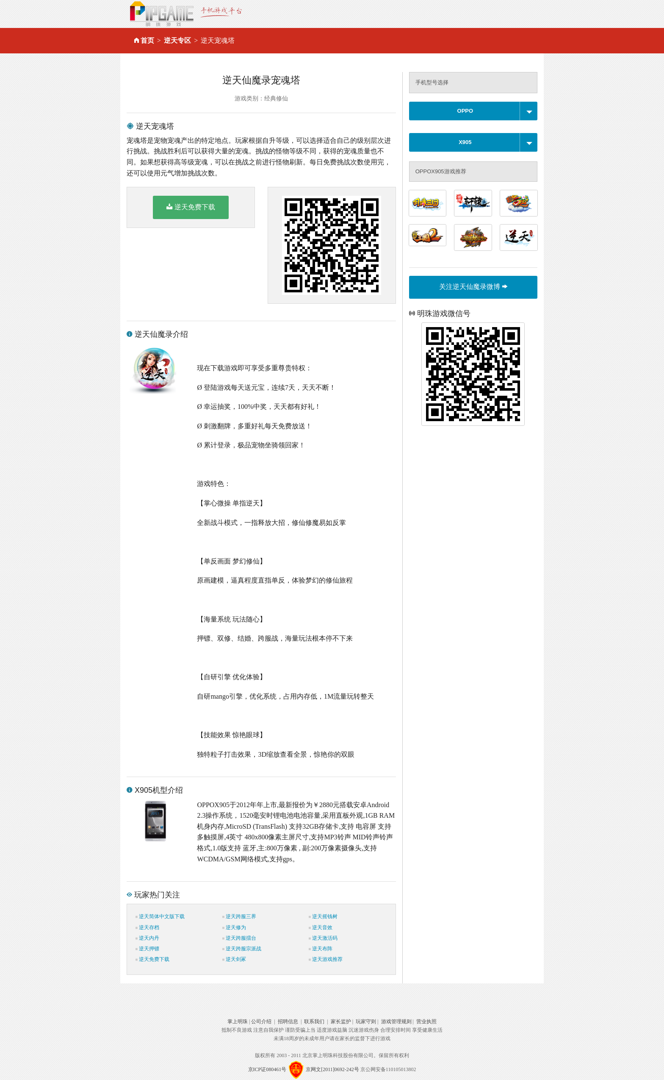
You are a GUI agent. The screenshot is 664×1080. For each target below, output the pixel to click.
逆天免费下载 (190, 207)
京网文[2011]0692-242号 (332, 1069)
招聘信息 (288, 1021)
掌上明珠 (237, 1021)
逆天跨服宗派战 (241, 949)
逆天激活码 (323, 938)
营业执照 (426, 1021)
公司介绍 (261, 1021)
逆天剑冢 (234, 959)
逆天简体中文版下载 (160, 916)
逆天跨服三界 (239, 916)
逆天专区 (177, 40)
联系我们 (314, 1021)
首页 (147, 40)
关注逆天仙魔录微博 (473, 286)
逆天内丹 (147, 938)
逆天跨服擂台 (239, 938)
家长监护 (341, 1021)
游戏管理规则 (396, 1021)
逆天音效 (320, 927)
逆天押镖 (147, 949)
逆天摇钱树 (323, 916)
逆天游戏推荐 (326, 959)
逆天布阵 (320, 949)
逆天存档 (147, 927)
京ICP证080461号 (267, 1069)
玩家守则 (366, 1021)
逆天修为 (234, 927)
